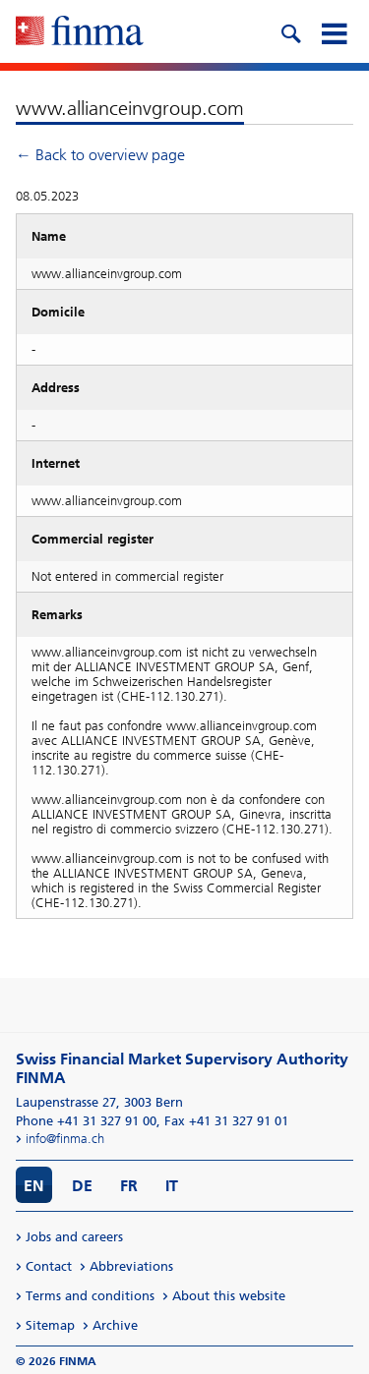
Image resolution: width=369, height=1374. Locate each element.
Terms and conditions (90, 1295)
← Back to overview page (100, 154)
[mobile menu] (333, 31)
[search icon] (290, 31)
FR (129, 1185)
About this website (228, 1295)
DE (82, 1185)
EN (34, 1185)
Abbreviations (131, 1266)
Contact (49, 1266)
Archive (115, 1325)
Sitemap (50, 1325)
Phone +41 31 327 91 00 (86, 1121)
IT (171, 1185)
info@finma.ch (65, 1138)
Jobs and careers (74, 1237)
